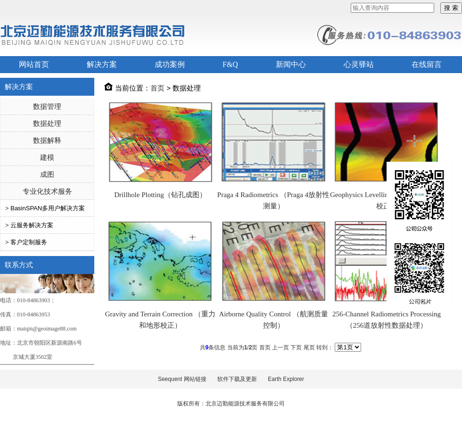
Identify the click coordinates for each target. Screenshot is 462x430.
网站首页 (34, 64)
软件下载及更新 (237, 379)
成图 (47, 174)
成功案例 (170, 64)
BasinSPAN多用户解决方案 (47, 208)
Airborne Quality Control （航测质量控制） (273, 319)
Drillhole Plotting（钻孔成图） (160, 194)
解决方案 (102, 64)
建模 (47, 157)
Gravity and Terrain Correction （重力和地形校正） (160, 319)
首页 (157, 88)
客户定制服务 (28, 242)
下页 (296, 347)
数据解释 (47, 140)
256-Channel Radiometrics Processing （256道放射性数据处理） (386, 319)
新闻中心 (291, 64)
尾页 (309, 347)
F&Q (230, 64)
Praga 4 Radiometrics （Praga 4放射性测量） (273, 200)
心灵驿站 (359, 64)
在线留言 (427, 64)
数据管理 (47, 106)
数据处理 (47, 123)
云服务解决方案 (31, 225)
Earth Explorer (286, 379)
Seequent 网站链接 (182, 379)
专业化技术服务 (47, 191)
